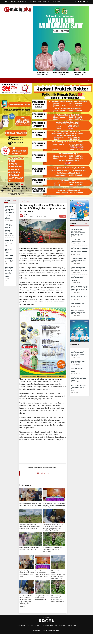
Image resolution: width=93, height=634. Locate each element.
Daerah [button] (16, 85)
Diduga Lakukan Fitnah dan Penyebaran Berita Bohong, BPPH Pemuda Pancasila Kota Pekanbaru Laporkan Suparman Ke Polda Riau (10, 212)
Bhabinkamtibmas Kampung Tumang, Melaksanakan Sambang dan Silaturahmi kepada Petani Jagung (9, 272)
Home (7, 85)
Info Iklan (23, 1)
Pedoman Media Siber (35, 1)
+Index (14, 200)
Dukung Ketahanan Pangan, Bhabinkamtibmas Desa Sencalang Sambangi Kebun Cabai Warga (29, 526)
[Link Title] (40, 620)
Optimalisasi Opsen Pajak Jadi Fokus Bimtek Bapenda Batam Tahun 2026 (30, 504)
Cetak (62, 216)
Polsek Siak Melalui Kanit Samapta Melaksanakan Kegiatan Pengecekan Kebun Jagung (8, 228)
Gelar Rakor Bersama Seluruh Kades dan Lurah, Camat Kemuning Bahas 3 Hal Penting (54, 505)
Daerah (28, 201)
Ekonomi (28, 85)
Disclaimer (46, 1)
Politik (61, 85)
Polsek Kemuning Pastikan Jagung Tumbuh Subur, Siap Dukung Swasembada (53, 549)
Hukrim (16, 90)
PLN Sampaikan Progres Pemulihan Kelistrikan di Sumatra (77, 370)
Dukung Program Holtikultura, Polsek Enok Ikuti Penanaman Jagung (78, 378)
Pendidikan (39, 85)
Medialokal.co (43, 473)
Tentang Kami (8, 1)
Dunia (69, 85)
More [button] (24, 90)
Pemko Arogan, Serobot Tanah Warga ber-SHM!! (9, 240)
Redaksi (16, 1)
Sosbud (7, 90)
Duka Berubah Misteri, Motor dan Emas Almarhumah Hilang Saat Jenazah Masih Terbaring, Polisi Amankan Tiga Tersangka (53, 527)
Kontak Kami (56, 1)
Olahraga (51, 85)
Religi (77, 85)
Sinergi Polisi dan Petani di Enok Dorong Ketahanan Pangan (29, 548)
